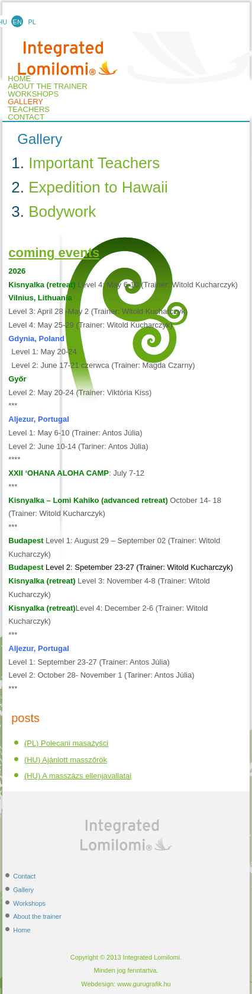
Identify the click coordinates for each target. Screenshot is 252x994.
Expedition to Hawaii (98, 187)
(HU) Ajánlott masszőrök (65, 759)
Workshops (33, 94)
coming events (53, 252)
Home (21, 930)
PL (32, 21)
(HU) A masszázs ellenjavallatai (77, 775)
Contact (26, 117)
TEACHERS (29, 109)
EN (17, 21)
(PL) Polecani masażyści (66, 743)
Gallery (25, 101)
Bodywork (62, 211)
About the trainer (47, 86)
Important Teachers (94, 163)
